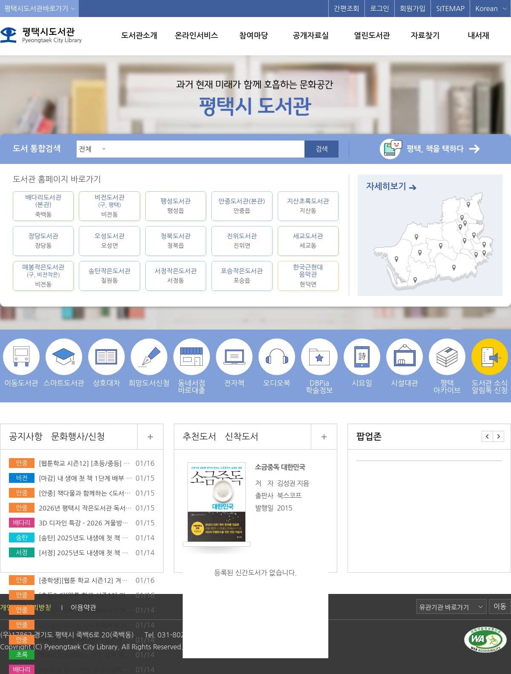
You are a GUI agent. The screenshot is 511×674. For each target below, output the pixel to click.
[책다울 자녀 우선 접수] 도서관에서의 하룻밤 (100, 640)
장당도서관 (43, 241)
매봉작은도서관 (43, 276)
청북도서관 (176, 241)
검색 (321, 149)
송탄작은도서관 (109, 276)
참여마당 (253, 36)
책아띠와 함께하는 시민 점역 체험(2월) (91, 655)
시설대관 (404, 362)
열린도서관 (372, 36)
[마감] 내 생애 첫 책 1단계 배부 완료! (90, 478)
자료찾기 (425, 36)
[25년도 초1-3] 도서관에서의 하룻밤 (89, 625)
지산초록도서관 (308, 206)
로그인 (379, 8)
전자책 (234, 362)
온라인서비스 (196, 36)
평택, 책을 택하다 (435, 149)
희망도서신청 (149, 362)
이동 (500, 606)
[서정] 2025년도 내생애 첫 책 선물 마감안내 (99, 553)
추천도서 (199, 436)
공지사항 (26, 436)
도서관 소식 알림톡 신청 (489, 366)
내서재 (478, 36)
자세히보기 (386, 186)
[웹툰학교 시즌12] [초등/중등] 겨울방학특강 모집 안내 (113, 463)
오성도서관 (109, 241)
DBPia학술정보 (319, 366)
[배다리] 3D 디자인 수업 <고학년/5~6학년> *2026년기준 (118, 670)
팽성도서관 (176, 206)
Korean (486, 8)
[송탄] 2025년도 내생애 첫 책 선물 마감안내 (99, 538)
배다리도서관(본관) (43, 206)
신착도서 (241, 436)
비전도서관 (109, 206)
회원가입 (412, 8)
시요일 (362, 362)
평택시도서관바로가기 (36, 8)
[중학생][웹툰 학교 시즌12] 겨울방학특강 (95, 580)
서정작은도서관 (176, 276)
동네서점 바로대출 (191, 366)
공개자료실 (311, 36)
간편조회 (346, 8)
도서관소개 (139, 36)
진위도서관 (242, 241)
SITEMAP (450, 8)
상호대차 (106, 362)
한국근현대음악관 (308, 276)
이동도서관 (21, 362)
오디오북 (276, 362)
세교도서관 (308, 241)
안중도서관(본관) (242, 206)
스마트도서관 (63, 362)
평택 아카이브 (447, 366)
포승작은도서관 (242, 276)
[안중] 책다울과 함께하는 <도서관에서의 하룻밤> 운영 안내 (119, 493)
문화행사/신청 (78, 436)
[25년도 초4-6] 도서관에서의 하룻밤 (89, 610)
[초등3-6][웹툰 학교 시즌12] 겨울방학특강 (97, 595)
